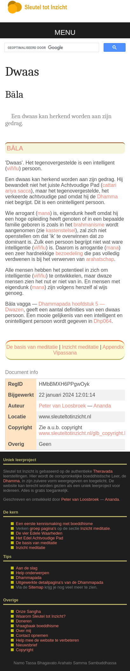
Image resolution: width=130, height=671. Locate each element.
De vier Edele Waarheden (39, 533)
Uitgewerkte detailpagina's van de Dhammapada (59, 582)
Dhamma (107, 196)
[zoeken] (51, 47)
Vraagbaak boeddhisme (37, 625)
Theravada (103, 471)
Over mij (23, 630)
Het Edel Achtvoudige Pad (39, 538)
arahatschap (100, 259)
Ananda (102, 405)
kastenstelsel (60, 230)
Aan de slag (27, 568)
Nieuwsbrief (26, 645)
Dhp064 (103, 321)
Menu (65, 32)
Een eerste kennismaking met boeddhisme (54, 523)
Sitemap (36, 587)
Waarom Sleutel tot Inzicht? (40, 616)
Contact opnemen (32, 635)
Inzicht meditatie (80, 347)
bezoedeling (69, 253)
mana (44, 213)
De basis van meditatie (32, 347)
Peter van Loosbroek (62, 405)
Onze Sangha (28, 611)
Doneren (23, 621)
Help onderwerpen (32, 572)
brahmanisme (89, 224)
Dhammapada (28, 577)
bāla (15, 148)
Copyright (24, 649)
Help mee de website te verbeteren (47, 640)
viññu (13, 168)
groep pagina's (43, 528)
